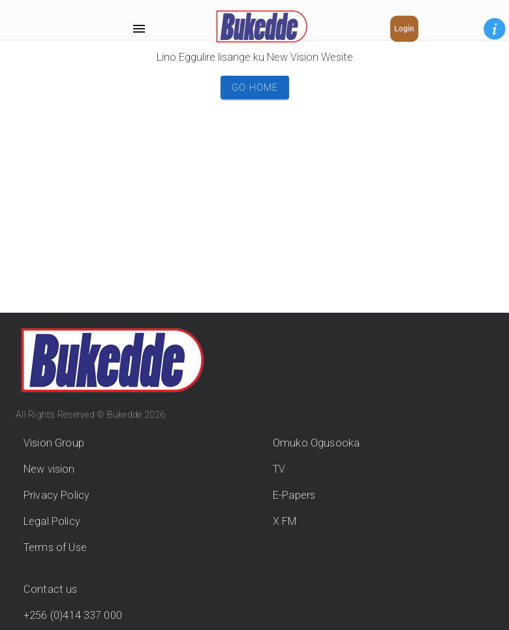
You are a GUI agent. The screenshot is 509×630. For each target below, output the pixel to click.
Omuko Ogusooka (316, 443)
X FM (285, 521)
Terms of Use (55, 547)
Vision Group (53, 443)
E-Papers (294, 495)
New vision (49, 469)
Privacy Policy (56, 495)
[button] (495, 29)
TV (279, 469)
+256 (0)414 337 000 (72, 615)
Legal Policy (51, 521)
